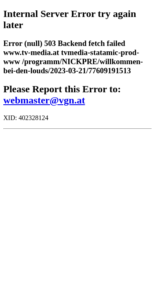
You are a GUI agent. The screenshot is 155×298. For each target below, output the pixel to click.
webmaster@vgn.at (44, 100)
